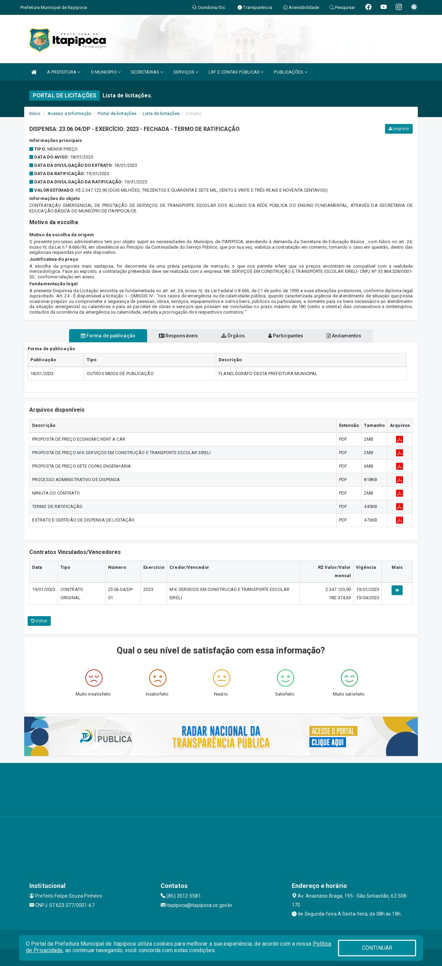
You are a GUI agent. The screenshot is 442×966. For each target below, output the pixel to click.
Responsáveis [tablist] (172, 335)
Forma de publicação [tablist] (96, 335)
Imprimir (398, 128)
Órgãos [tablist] (233, 335)
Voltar (39, 621)
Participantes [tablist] (291, 335)
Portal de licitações (117, 113)
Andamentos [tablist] (355, 335)
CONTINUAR (377, 948)
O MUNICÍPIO (106, 72)
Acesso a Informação (70, 113)
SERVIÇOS (185, 72)
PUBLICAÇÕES (290, 72)
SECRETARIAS (147, 72)
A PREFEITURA (63, 72)
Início (34, 113)
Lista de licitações (161, 113)
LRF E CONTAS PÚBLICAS (236, 72)
